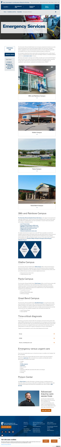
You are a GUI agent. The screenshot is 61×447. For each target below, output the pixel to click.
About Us (26, 422)
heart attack (26, 56)
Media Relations (50, 430)
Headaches (22, 365)
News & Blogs (26, 428)
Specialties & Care (18, 7)
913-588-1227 (9, 62)
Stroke (20, 333)
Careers (25, 426)
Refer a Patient (50, 422)
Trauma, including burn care (26, 342)
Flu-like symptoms (24, 364)
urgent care (25, 357)
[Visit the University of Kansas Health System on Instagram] (13, 432)
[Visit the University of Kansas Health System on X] (5, 432)
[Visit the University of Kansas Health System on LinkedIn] (9, 432)
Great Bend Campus (39, 302)
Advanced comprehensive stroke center (28, 230)
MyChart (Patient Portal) (38, 422)
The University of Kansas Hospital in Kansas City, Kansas (30, 217)
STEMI (20, 338)
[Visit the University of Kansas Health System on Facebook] (2, 432)
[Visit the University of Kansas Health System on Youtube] (2, 435)
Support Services (36, 430)
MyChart (9, 69)
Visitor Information (37, 431)
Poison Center (23, 381)
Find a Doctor (47, 7)
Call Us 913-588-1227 (6, 427)
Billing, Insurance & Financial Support (39, 424)
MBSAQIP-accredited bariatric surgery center (29, 226)
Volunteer (26, 431)
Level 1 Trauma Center (25, 223)
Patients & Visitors (32, 7)
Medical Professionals (51, 423)
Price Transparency (37, 426)
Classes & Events (27, 430)
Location (6, 7)
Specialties (19, 12)
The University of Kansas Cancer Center (52, 427)
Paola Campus (38, 283)
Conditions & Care (9, 49)
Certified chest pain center (25, 229)
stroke (30, 56)
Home (5, 12)
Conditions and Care (12, 12)
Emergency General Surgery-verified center (29, 225)
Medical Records (36, 428)
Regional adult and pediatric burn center (28, 228)
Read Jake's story (46, 410)
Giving (48, 428)
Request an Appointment (10, 65)
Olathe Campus (38, 266)
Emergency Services (10, 55)
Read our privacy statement (6, 444)
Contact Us (26, 423)
